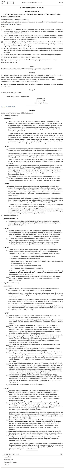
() (9, 24)
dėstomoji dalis (8, 459)
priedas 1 (6, 465)
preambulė (7, 457)
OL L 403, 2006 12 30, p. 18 (9, 106)
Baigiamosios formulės (10, 462)
